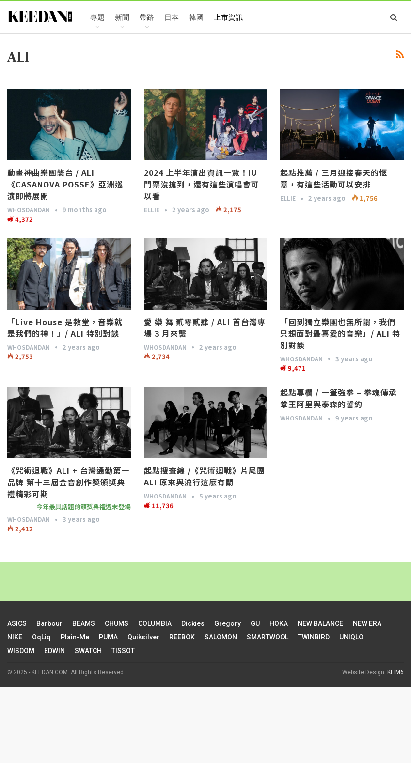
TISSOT (123, 650)
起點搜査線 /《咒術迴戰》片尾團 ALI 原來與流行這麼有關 (204, 476)
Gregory (227, 623)
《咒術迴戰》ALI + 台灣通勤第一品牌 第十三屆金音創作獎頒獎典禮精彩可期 (68, 482)
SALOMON (221, 637)
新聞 (122, 17)
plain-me (75, 637)
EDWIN (54, 650)
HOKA (278, 623)
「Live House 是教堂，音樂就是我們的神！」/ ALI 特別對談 (65, 327)
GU (255, 623)
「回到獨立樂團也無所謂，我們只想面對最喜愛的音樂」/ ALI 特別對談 (340, 333)
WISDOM (20, 650)
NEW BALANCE (320, 623)
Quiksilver (143, 637)
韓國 (196, 17)
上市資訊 (228, 17)
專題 (97, 17)
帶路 (147, 17)
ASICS (17, 623)
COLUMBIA (155, 623)
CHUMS (116, 623)
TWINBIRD (314, 637)
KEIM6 (395, 672)
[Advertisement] (205, 724)
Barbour (49, 623)
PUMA (108, 637)
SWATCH (88, 650)
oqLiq (41, 637)
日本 (171, 17)
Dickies (193, 623)
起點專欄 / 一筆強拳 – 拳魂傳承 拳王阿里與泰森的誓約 (338, 398)
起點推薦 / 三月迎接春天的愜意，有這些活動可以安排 (333, 178)
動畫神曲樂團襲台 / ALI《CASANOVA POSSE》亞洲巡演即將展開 (65, 184)
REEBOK (182, 637)
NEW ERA (367, 623)
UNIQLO (351, 637)
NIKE (14, 637)
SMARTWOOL (267, 637)
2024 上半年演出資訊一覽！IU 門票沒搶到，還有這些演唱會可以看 (201, 184)
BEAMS (83, 623)
